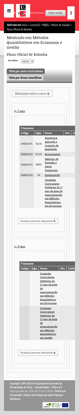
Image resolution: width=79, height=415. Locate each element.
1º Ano (19, 111)
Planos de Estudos (60, 25)
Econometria (52, 154)
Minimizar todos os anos (32, 93)
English (11, 13)
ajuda (21, 13)
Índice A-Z (57, 387)
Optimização (52, 175)
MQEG (46, 25)
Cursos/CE (35, 25)
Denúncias (15, 399)
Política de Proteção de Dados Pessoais (43, 395)
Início (24, 25)
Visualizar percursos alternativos (37, 220)
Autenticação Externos (35, 12)
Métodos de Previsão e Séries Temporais (51, 164)
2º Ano (19, 246)
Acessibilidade (42, 387)
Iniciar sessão (55, 13)
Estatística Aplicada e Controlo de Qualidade (52, 143)
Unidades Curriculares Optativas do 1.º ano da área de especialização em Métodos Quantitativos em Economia (53, 193)
